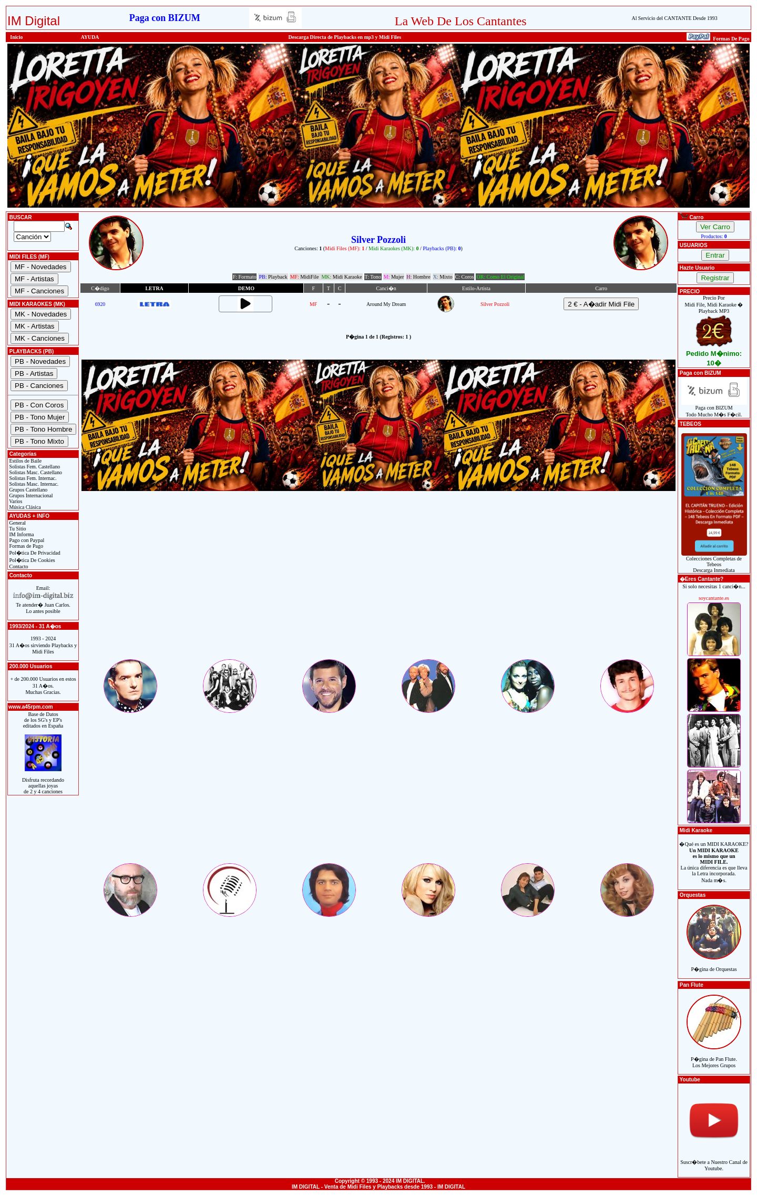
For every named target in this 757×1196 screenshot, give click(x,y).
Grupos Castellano (27, 490)
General (17, 523)
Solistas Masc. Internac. (33, 484)
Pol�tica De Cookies (31, 560)
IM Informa (21, 534)
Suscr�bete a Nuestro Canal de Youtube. (714, 1159)
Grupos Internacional (30, 495)
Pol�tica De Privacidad (34, 553)
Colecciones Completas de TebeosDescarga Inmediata (714, 562)
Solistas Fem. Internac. (32, 478)
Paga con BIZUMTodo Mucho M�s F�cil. (714, 408)
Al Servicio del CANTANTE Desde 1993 (675, 18)
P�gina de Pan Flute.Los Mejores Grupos (714, 1056)
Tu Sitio (17, 528)
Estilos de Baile (25, 461)
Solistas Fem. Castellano (34, 466)
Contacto (18, 566)
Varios (15, 501)
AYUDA (90, 37)
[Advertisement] (378, 584)
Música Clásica (24, 507)
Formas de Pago (25, 546)
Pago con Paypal (26, 540)
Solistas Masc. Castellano (35, 472)
